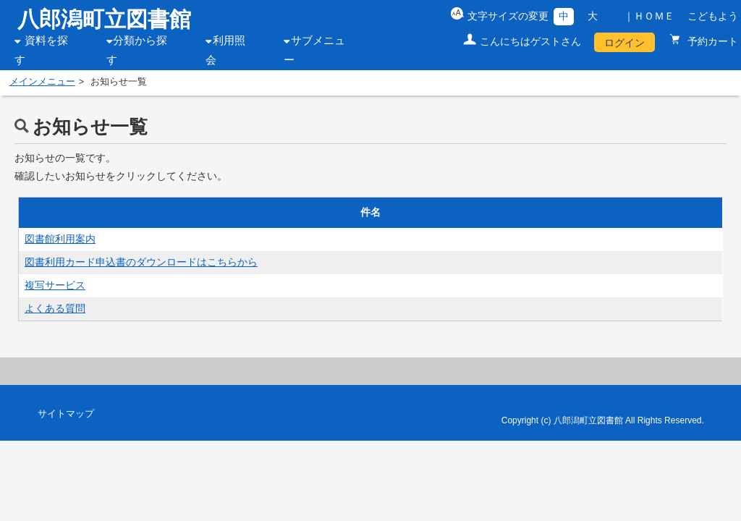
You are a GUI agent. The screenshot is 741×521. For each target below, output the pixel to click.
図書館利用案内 (60, 239)
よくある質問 (55, 308)
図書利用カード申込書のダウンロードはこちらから (141, 262)
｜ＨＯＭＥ (649, 16)
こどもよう (712, 16)
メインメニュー (42, 82)
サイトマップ (66, 414)
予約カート (711, 41)
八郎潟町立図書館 (104, 19)
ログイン (624, 42)
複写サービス (55, 285)
